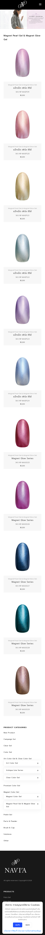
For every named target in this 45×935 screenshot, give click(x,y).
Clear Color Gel (13, 777)
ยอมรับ (17, 925)
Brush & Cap (9, 828)
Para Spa (7, 901)
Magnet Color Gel (11, 792)
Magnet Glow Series (22, 458)
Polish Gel (8, 815)
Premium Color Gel (12, 785)
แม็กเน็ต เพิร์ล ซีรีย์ (22, 87)
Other (6, 841)
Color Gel (8, 752)
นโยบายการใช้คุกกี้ (10, 931)
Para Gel (7, 897)
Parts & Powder (10, 821)
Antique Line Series (14, 770)
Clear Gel (8, 746)
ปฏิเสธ (27, 925)
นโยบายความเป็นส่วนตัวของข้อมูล (29, 931)
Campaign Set (10, 739)
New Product (9, 733)
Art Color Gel (12, 763)
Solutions (8, 834)
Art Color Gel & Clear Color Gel (18, 758)
